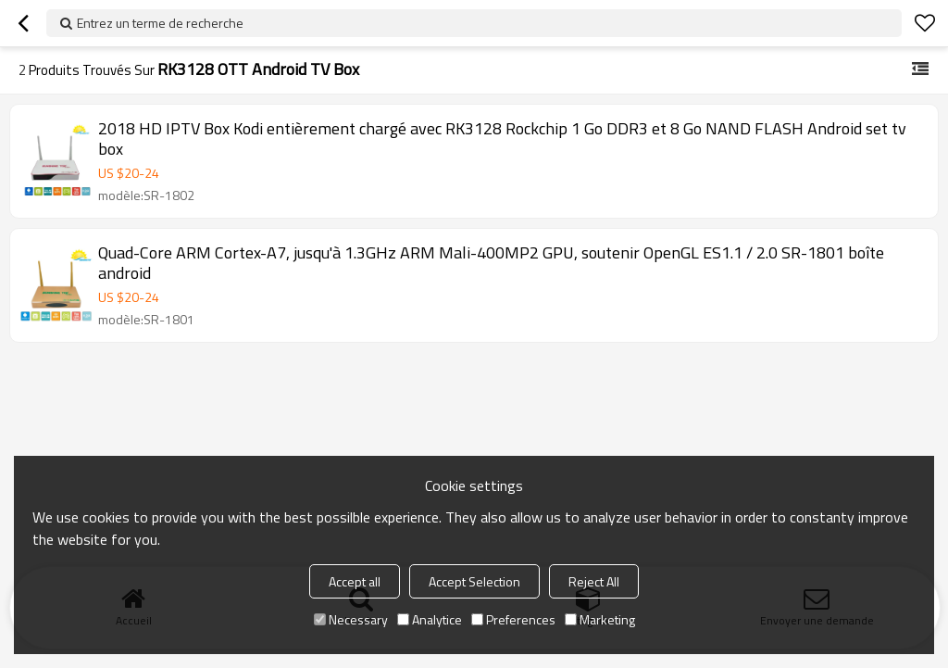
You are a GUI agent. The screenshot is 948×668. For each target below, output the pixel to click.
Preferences (513, 619)
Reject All (593, 581)
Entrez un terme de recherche (160, 22)
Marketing (600, 619)
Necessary (351, 619)
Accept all (354, 581)
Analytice (429, 619)
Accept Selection (474, 581)
